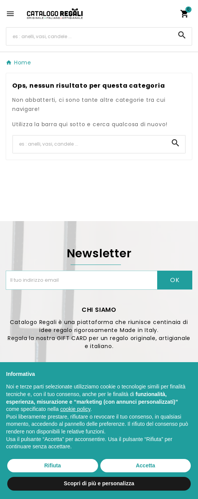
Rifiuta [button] (52, 465)
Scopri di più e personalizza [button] (99, 483)
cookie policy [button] (75, 409)
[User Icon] (169, 13)
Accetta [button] (145, 465)
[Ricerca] (89, 36)
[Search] (182, 35)
